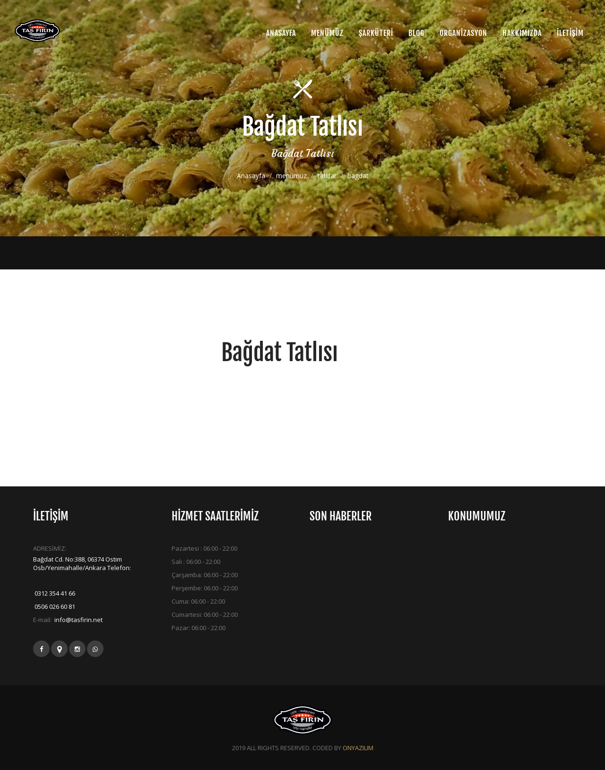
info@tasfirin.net (78, 619)
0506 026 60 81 (54, 606)
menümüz (291, 176)
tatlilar (327, 176)
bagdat (358, 176)
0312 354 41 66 (54, 593)
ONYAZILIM (358, 748)
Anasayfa (251, 176)
